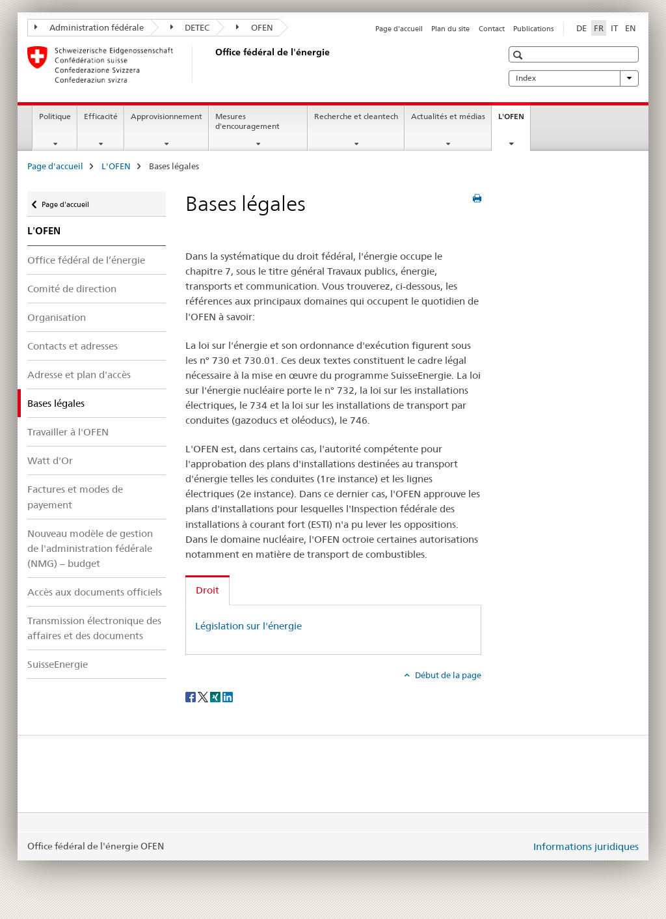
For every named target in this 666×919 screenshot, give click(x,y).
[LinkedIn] (227, 696)
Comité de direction (71, 288)
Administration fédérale (89, 27)
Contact (492, 28)
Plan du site (450, 28)
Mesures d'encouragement (247, 121)
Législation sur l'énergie (248, 626)
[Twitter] (204, 696)
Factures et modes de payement (75, 496)
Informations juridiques (586, 846)
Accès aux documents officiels (94, 592)
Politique (55, 116)
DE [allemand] (581, 28)
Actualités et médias (448, 116)
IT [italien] (614, 28)
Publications (533, 28)
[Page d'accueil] (212, 64)
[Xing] (216, 696)
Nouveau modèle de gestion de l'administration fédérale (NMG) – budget (90, 548)
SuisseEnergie (57, 664)
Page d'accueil (399, 28)
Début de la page (447, 675)
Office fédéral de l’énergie (86, 260)
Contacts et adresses (72, 346)
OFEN (254, 27)
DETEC (190, 27)
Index (574, 78)
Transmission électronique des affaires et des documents (94, 628)
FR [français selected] (599, 28)
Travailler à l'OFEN (68, 432)
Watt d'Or (50, 460)
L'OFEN (514, 120)
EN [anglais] (630, 28)
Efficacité (101, 116)
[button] (519, 55)
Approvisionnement (166, 116)
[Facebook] (191, 696)
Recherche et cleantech (356, 116)
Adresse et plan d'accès (79, 374)
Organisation (56, 317)
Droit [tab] (207, 590)
